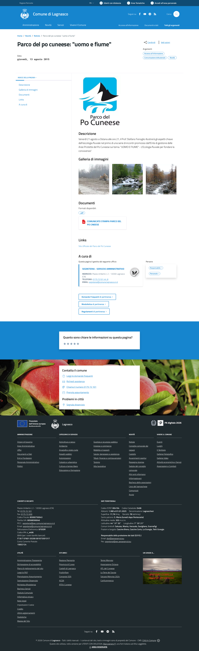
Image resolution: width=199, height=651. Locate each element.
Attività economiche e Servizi (169, 462)
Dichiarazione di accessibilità (29, 564)
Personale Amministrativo (28, 462)
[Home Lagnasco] (44, 14)
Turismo (97, 462)
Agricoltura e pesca (67, 441)
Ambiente (63, 445)
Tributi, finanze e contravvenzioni (107, 458)
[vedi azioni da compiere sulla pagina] (163, 42)
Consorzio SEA (65, 576)
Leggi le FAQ (22, 572)
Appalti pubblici (65, 454)
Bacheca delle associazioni (140, 482)
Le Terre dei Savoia (108, 572)
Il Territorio (161, 450)
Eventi (159, 441)
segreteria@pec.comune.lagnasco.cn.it (39, 523)
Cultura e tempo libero (68, 466)
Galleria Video (162, 458)
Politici (20, 466)
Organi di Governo (24, 441)
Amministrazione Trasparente (29, 560)
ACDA (61, 580)
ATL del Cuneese (107, 568)
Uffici (19, 450)
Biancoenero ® (109, 643)
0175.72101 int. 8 (100, 279)
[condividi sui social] (149, 42)
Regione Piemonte (67, 560)
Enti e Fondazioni (24, 458)
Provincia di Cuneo (66, 564)
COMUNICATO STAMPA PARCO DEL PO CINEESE (104, 223)
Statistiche (21, 616)
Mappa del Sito (23, 621)
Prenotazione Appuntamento (29, 576)
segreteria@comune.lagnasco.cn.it (103, 282)
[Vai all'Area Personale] (163, 3)
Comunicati (133, 490)
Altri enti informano (137, 474)
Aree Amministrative (26, 445)
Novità (28, 35)
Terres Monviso (107, 560)
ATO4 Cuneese (65, 584)
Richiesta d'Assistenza (26, 584)
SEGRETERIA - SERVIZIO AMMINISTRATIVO (103, 269)
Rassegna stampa (136, 462)
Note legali (21, 600)
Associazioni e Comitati (166, 466)
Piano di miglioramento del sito (30, 568)
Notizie (37, 35)
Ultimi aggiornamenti (26, 612)
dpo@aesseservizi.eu (115, 538)
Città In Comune (149, 640)
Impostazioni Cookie (25, 604)
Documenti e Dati (24, 454)
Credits (20, 608)
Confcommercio (107, 580)
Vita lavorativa (100, 466)
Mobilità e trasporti (101, 450)
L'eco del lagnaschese (138, 486)
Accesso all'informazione (128, 25)
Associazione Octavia (109, 564)
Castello (132, 454)
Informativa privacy (25, 596)
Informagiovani (135, 478)
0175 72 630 (26, 514)
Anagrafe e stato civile (68, 450)
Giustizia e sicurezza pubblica (106, 441)
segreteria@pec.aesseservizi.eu (118, 541)
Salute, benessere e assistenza (106, 454)
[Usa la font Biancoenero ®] (110, 3)
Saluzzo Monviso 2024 (110, 576)
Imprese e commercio (102, 445)
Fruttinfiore (64, 572)
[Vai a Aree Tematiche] (136, 3)
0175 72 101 (26, 511)
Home (19, 35)
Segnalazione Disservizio (27, 580)
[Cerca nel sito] (176, 14)
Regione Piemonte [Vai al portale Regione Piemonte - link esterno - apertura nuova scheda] (26, 3)
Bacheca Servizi (23, 588)
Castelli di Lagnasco (67, 568)
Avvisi (131, 494)
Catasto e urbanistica (68, 462)
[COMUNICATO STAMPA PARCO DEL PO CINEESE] (84, 222)
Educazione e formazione (69, 470)
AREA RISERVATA (98, 646)
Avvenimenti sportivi (137, 458)
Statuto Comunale (25, 592)
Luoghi (159, 445)
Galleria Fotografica (165, 454)
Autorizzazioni (65, 458)
